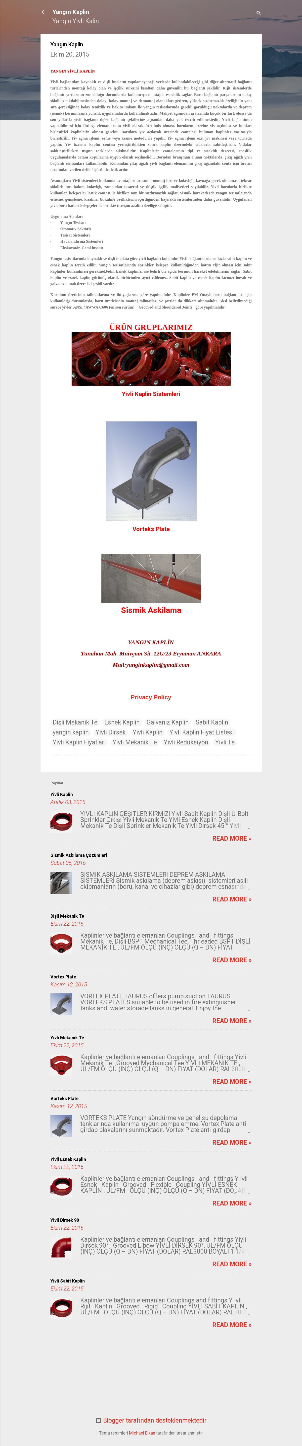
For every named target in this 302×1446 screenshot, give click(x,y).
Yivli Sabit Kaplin (67, 1281)
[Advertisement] (151, 1376)
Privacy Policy (151, 697)
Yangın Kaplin (70, 11)
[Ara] (259, 13)
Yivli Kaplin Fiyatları (79, 742)
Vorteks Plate (64, 1098)
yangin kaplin (71, 732)
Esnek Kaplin (122, 722)
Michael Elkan (142, 1433)
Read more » (232, 838)
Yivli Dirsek (111, 732)
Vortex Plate (63, 976)
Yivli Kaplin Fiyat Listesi (202, 732)
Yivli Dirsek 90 (64, 1220)
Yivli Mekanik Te (135, 742)
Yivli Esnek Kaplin (68, 1159)
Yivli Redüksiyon (186, 742)
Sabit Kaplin (212, 722)
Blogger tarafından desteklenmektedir (151, 1420)
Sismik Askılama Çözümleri (78, 855)
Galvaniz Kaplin (168, 722)
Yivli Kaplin (148, 732)
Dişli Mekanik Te (75, 722)
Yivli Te (225, 742)
